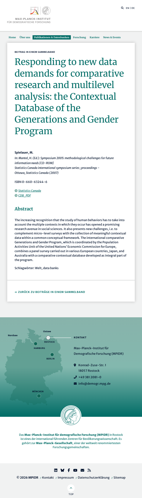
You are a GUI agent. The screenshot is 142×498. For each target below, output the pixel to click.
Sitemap (120, 477)
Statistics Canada (29, 191)
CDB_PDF (24, 195)
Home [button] (12, 37)
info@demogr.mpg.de (94, 383)
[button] (122, 8)
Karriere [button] (94, 37)
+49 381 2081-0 (89, 377)
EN (127, 8)
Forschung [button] (79, 37)
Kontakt (48, 477)
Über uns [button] (25, 37)
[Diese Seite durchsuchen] (120, 8)
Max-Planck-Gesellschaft (54, 443)
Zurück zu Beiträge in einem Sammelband (51, 292)
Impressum (66, 477)
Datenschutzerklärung (94, 477)
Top (71, 494)
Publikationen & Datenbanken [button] (51, 37)
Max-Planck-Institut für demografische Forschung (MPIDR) (66, 435)
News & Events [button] (112, 37)
